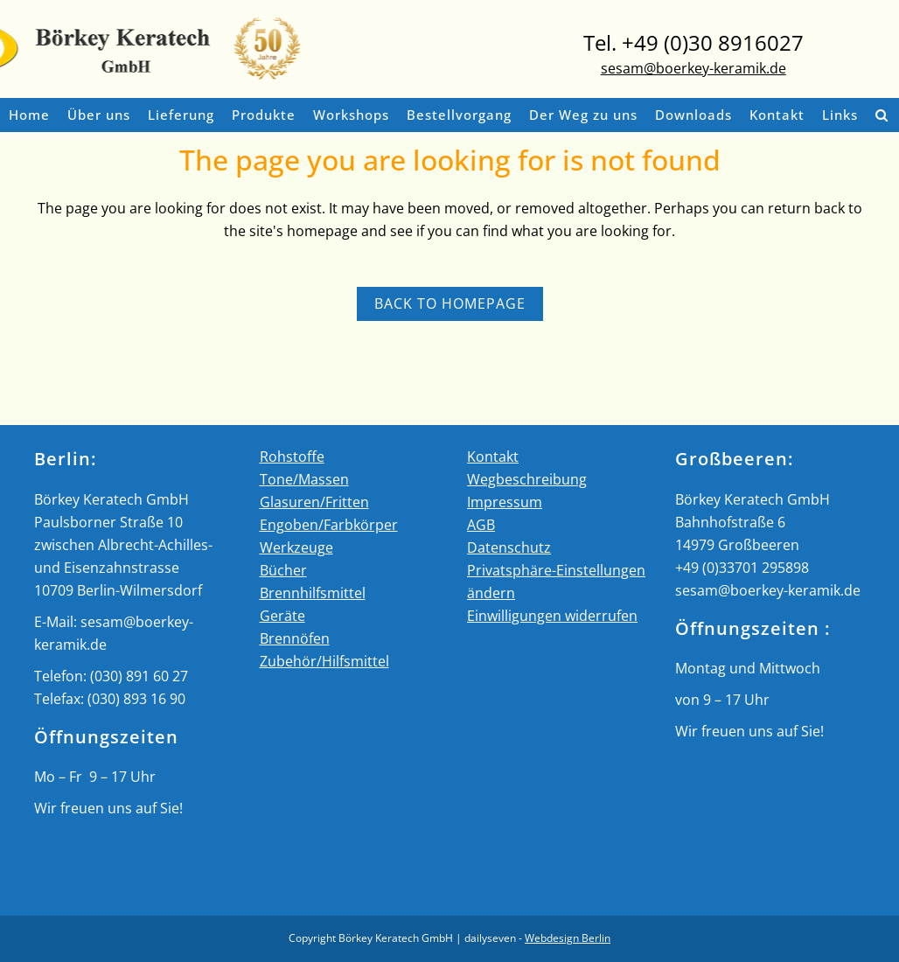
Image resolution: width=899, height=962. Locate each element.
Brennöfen (295, 638)
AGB (481, 524)
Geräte (282, 615)
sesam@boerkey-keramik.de (693, 68)
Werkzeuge (296, 547)
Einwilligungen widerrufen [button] (552, 615)
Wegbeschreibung (527, 479)
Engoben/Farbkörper (329, 524)
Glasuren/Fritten (314, 502)
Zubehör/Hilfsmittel (324, 661)
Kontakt (493, 456)
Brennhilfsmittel (313, 593)
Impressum (504, 502)
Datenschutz (509, 547)
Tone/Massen (304, 479)
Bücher (283, 570)
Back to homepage (450, 303)
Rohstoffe (292, 456)
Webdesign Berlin (567, 938)
